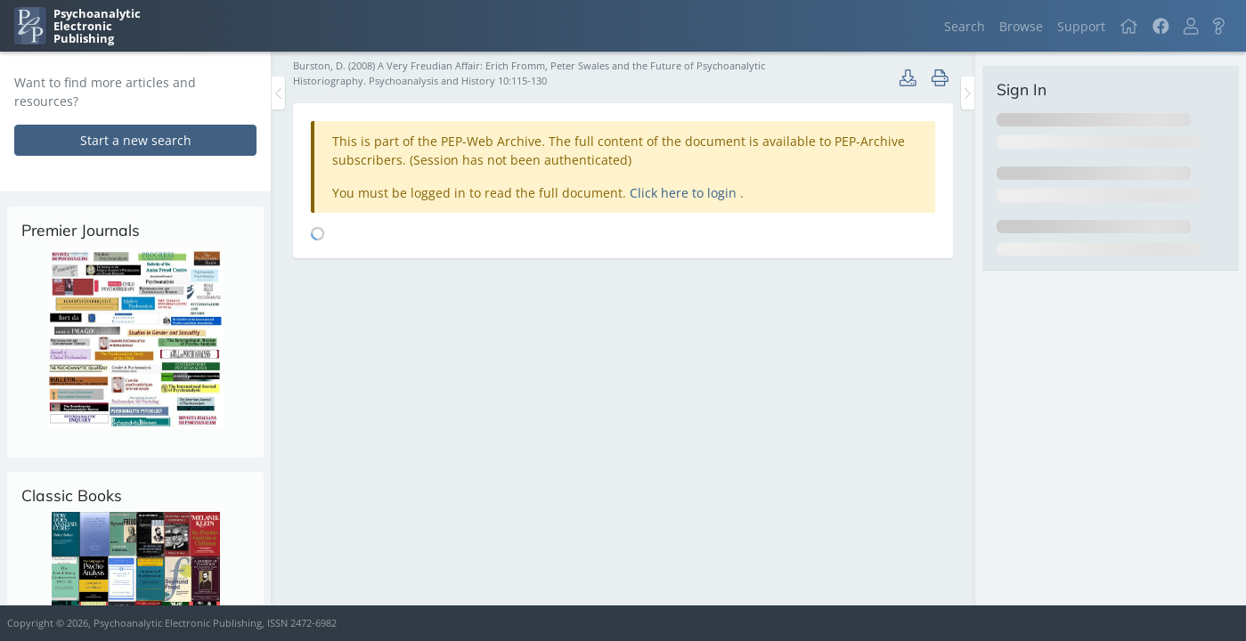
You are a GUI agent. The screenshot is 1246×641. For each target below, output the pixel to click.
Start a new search (135, 140)
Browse (1021, 26)
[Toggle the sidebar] (278, 93)
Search (964, 26)
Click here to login (685, 192)
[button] (1191, 26)
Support (1081, 26)
